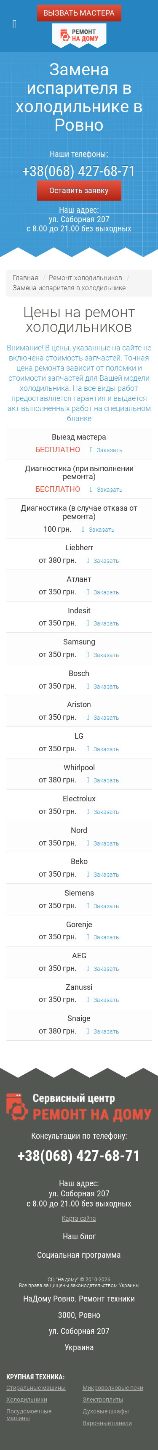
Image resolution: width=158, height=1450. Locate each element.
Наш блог (79, 1236)
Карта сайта (79, 1218)
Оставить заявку (79, 190)
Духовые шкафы (106, 1411)
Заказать (106, 450)
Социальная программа (79, 1255)
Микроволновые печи (113, 1387)
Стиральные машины (36, 1387)
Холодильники (26, 1399)
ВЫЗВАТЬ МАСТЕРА (79, 12)
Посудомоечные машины (28, 1414)
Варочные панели (107, 1423)
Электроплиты (103, 1399)
